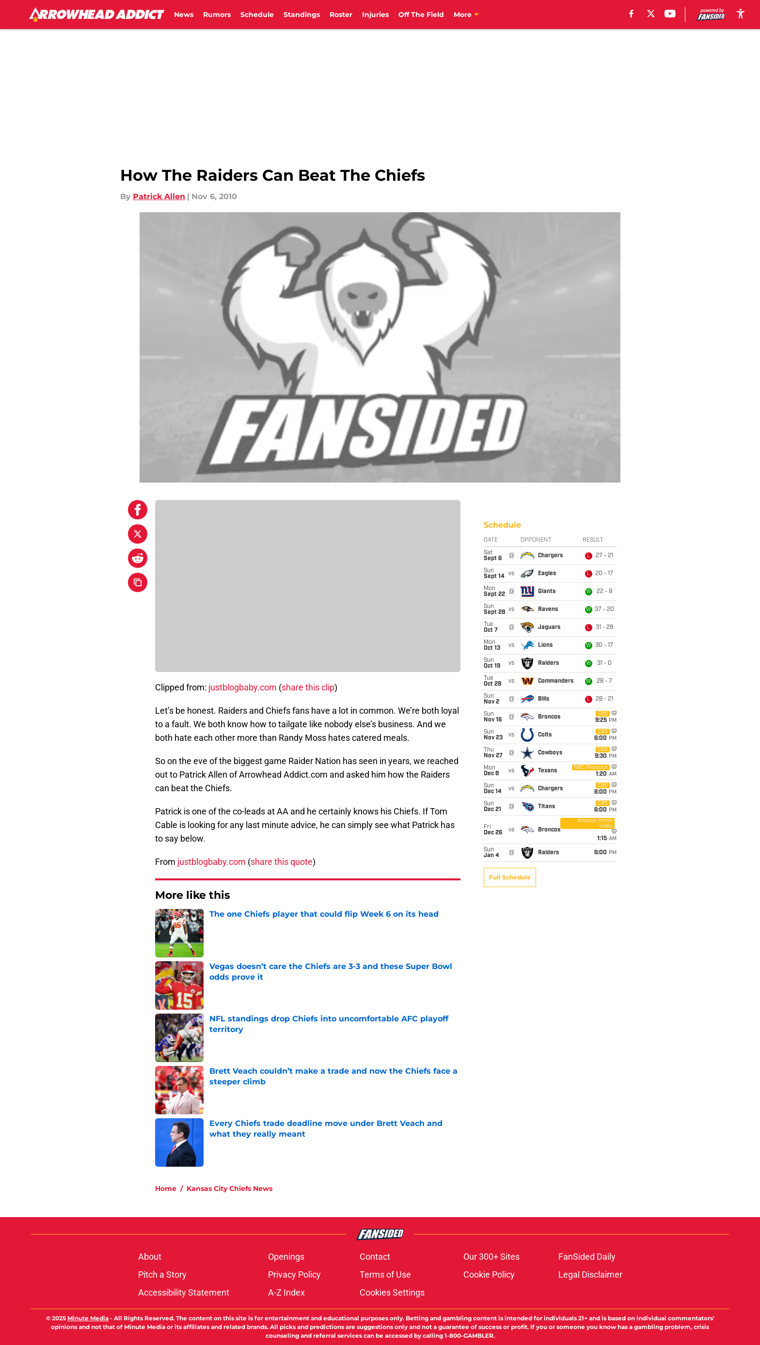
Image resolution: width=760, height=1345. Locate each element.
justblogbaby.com (242, 687)
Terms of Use (385, 1274)
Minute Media (88, 1318)
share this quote (282, 862)
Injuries (375, 14)
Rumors (217, 14)
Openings (286, 1256)
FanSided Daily (587, 1256)
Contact (375, 1256)
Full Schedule (510, 563)
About (149, 1256)
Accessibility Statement (183, 1292)
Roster (341, 14)
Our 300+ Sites (491, 1256)
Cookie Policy (489, 1274)
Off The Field (421, 14)
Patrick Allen (159, 196)
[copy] (137, 582)
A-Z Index (286, 1292)
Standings (302, 14)
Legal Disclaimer (590, 1274)
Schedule (257, 14)
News (183, 14)
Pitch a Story (162, 1274)
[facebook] (631, 13)
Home (165, 1188)
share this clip (308, 687)
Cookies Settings (392, 1292)
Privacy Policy (294, 1274)
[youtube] (670, 13)
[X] (651, 13)
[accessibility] (740, 13)
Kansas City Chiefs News (229, 1188)
